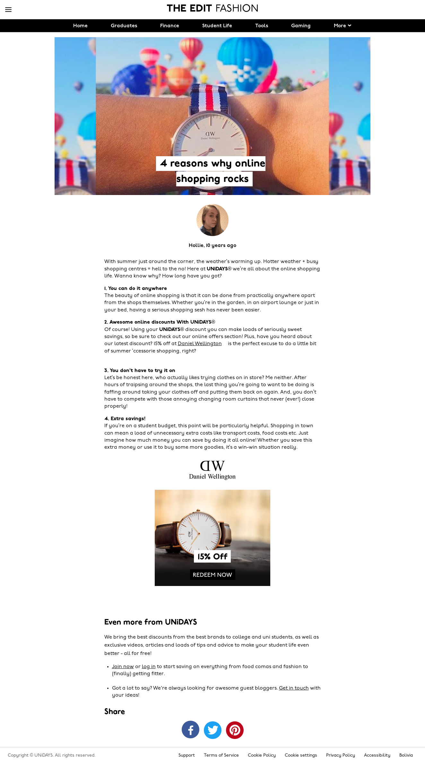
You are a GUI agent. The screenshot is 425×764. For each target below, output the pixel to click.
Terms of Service (221, 755)
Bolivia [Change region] (406, 755)
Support (186, 755)
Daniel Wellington (200, 343)
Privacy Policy (340, 755)
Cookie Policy (262, 755)
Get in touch (294, 688)
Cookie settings (301, 755)
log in (149, 666)
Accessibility (377, 755)
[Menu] (8, 9)
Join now (123, 666)
